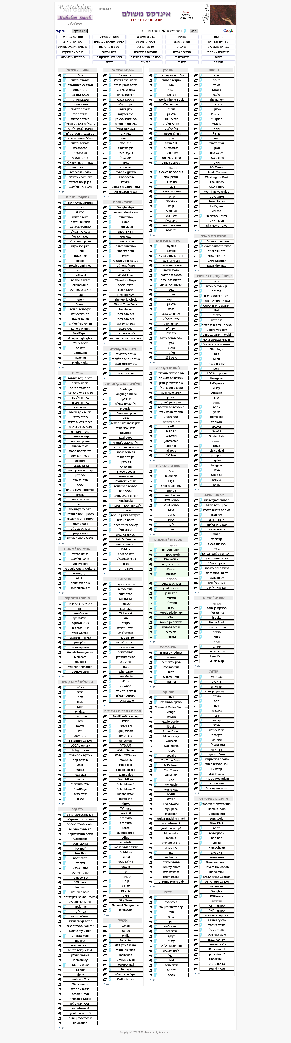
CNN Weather (217, 260)
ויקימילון (126, 462)
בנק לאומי (125, 109)
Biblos (125, 549)
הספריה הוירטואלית (171, 412)
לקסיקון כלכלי (125, 99)
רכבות (171, 186)
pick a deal (216, 450)
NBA (171, 510)
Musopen (171, 813)
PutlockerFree (125, 769)
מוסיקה (218, 62)
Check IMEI (216, 959)
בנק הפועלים (126, 104)
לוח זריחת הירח (125, 333)
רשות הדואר (171, 148)
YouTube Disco (171, 760)
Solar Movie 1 (126, 784)
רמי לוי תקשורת (171, 133)
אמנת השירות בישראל (216, 344)
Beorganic (217, 378)
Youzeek (171, 741)
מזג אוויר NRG (217, 256)
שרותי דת (216, 686)
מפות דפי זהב (125, 251)
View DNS (216, 823)
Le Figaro (216, 206)
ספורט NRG (171, 500)
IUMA (171, 750)
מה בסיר (171, 632)
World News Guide (216, 191)
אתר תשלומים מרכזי (171, 255)
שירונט (217, 646)
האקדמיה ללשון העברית (125, 515)
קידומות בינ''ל (171, 104)
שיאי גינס (125, 510)
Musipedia (171, 833)
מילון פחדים (126, 568)
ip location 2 (216, 954)
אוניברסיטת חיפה (171, 392)
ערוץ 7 (217, 133)
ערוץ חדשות (216, 143)
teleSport (171, 476)
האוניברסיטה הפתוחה (171, 407)
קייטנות (171, 970)
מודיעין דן (171, 181)
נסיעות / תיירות (145, 41)
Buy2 (216, 445)
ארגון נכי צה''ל (216, 563)
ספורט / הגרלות (109, 46)
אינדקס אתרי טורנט (217, 881)
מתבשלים (171, 603)
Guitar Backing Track (171, 818)
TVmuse (125, 808)
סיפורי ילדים (171, 926)
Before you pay (216, 329)
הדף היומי (217, 735)
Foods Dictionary (171, 612)
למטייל (126, 270)
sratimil (126, 813)
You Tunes (171, 770)
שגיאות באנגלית (125, 534)
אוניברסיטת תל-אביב (171, 378)
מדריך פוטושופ (217, 920)
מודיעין (182, 36)
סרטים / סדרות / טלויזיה (145, 57)
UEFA (171, 514)
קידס (171, 916)
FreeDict (125, 408)
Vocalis (171, 755)
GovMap (125, 236)
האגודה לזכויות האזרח (216, 510)
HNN (217, 128)
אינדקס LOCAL (216, 373)
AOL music (171, 746)
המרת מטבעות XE (125, 191)
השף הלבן (171, 593)
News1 (216, 89)
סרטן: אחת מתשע (216, 558)
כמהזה (217, 315)
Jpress (216, 211)
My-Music (171, 784)
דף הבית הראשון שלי (171, 907)
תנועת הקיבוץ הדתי (216, 691)
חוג (171, 897)
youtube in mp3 (171, 828)
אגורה (216, 407)
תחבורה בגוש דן (171, 191)
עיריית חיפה (171, 323)
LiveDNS (216, 852)
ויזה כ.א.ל (126, 157)
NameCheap (217, 847)
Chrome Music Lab (171, 881)
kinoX (126, 803)
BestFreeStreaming (126, 716)
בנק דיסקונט (126, 114)
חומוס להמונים (171, 627)
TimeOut (126, 603)
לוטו (171, 524)
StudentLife (217, 436)
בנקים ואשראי (145, 36)
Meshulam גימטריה (217, 778)
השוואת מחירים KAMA (217, 305)
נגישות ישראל (217, 529)
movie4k (125, 842)
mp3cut (171, 838)
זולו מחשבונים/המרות (126, 442)
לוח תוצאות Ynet (171, 485)
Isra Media (126, 676)
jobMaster (171, 441)
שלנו (216, 281)
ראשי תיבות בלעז (126, 558)
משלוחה (171, 574)
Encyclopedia (126, 471)
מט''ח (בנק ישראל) (125, 80)
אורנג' (171, 109)
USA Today (216, 186)
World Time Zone (125, 304)
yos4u (217, 842)
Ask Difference (126, 539)
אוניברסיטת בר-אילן (171, 387)
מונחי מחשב (216, 857)
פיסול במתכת (186, 17)
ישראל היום (217, 153)
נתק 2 (171, 347)
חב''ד (216, 725)
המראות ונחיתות (171, 225)
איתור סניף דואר (171, 157)
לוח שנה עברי (125, 314)
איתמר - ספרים (217, 627)
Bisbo (171, 569)
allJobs (171, 450)
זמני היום (216, 739)
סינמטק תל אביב (126, 691)
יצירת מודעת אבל (216, 788)
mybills (171, 246)
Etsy (217, 397)
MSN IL (216, 123)
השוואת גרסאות (125, 544)
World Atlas (125, 275)
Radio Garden (171, 721)
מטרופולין (171, 210)
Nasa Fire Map (216, 265)
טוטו (171, 529)
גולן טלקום (171, 128)
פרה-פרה (216, 838)
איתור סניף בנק (125, 89)
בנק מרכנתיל (126, 148)
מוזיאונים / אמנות (218, 52)
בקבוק (126, 623)
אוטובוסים (171, 201)
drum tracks (171, 876)
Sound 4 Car (216, 968)
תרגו (126, 563)
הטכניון (171, 397)
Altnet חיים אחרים (171, 652)
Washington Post (216, 177)
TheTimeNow (126, 294)
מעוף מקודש (171, 676)
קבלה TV (216, 769)
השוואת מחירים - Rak (216, 300)
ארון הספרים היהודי (216, 764)
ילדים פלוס (171, 965)
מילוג (126, 418)
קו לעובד (216, 539)
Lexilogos (125, 437)
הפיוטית (171, 636)
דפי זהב (216, 291)
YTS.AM (125, 745)
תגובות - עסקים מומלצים (217, 325)
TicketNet (125, 613)
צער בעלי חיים (216, 582)
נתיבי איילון (171, 220)
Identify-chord (171, 867)
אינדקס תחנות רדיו (171, 702)
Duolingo (126, 389)
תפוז (216, 138)
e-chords (171, 857)
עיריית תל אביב (171, 313)
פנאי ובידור (109, 52)
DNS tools (217, 818)
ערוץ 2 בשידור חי (216, 216)
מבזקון (217, 109)
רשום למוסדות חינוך (171, 265)
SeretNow (125, 740)
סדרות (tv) (125, 735)
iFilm (125, 681)
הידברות (217, 710)
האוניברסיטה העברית (171, 373)
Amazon (216, 392)
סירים (171, 607)
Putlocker (125, 764)
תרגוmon (126, 686)
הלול (171, 955)
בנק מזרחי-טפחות (126, 123)
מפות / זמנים (182, 41)
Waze (125, 256)
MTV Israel (171, 765)
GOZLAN (126, 726)
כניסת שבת (125, 328)
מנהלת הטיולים (126, 265)
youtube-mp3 (171, 823)
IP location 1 (216, 949)
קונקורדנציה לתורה (126, 495)
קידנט (171, 941)
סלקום (171, 299)
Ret (216, 310)
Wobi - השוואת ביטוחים (216, 334)
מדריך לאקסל (216, 925)
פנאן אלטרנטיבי (171, 662)
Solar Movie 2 (126, 789)
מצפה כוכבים (126, 285)
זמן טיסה (171, 230)
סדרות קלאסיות (125, 642)
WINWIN (216, 421)
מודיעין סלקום (171, 123)
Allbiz (216, 359)
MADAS (216, 426)
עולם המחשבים (216, 934)
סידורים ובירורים (218, 41)
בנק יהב (126, 133)
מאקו (216, 148)
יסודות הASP (217, 905)
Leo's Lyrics (217, 651)
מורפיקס (125, 399)
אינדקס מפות (126, 241)
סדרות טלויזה (126, 637)
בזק (171, 289)
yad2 (216, 412)
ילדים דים (171, 931)
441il (171, 89)
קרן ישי (216, 720)
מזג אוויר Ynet (216, 251)
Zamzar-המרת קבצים (216, 876)
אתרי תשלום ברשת (171, 338)
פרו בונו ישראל (217, 544)
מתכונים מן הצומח (171, 622)
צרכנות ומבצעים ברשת (216, 339)
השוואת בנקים (125, 94)
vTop (171, 617)
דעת (216, 706)
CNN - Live (217, 220)
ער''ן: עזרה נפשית (217, 505)
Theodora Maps (125, 280)
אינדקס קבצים (217, 939)
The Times (217, 182)
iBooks (216, 617)
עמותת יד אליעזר (216, 524)
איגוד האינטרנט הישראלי (217, 804)
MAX (125, 162)
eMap (125, 222)
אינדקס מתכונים (171, 583)
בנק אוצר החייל (125, 128)
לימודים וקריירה (73, 41)
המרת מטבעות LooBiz (126, 186)
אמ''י (126, 368)
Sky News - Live (216, 225)
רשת (126, 666)
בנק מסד (125, 143)
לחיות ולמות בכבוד (217, 573)
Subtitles (126, 852)
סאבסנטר (126, 818)
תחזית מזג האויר (72, 36)
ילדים (109, 62)
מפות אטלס (126, 217)
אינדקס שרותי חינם (216, 915)
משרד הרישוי (171, 270)
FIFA (171, 519)
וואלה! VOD (125, 861)
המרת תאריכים (126, 323)
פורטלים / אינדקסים (109, 57)
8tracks (171, 726)
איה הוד (171, 681)
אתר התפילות (217, 744)
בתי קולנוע (125, 594)
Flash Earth (125, 289)
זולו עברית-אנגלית (126, 403)
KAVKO (186, 15)
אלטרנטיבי (182, 57)
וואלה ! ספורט (171, 495)
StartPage (216, 349)
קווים (171, 206)
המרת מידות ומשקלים (125, 447)
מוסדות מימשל (109, 36)
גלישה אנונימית (217, 944)
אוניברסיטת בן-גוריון (171, 383)
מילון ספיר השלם (125, 413)
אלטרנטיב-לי (171, 667)
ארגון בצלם (217, 577)
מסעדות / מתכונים (145, 52)
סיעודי (216, 534)
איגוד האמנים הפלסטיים (125, 359)
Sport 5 (171, 490)
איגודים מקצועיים (218, 46)
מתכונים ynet (171, 588)
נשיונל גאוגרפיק (125, 657)
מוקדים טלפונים (171, 80)
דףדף (171, 936)
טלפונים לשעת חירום (216, 500)
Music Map (216, 661)
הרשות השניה (126, 647)
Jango (171, 712)
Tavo (216, 470)
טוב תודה (216, 320)
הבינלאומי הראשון (126, 119)
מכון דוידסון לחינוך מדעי (125, 423)
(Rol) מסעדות (171, 554)
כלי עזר (145, 62)
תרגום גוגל (125, 529)
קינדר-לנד (171, 902)
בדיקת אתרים (217, 963)
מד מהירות (216, 886)
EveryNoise (171, 804)
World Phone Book (171, 99)
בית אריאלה (217, 612)
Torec (125, 828)
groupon (216, 455)
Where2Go (126, 671)
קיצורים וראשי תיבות (126, 525)
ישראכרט (125, 167)
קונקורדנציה (216, 773)
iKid (171, 960)
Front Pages (217, 201)
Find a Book (217, 622)
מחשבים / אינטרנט (73, 57)
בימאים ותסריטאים (126, 363)
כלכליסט (217, 104)
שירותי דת (216, 749)
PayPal (125, 182)
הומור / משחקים (72, 52)
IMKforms (216, 896)
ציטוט (216, 637)
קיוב (171, 779)
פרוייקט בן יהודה (217, 608)
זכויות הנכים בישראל (217, 568)
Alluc (125, 837)
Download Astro (217, 862)
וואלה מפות (126, 226)
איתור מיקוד (171, 153)
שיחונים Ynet (126, 554)
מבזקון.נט (217, 119)
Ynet (217, 75)
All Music (171, 775)
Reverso (125, 432)
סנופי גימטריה (216, 783)
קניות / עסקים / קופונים (109, 41)
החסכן (216, 368)
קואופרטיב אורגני (216, 286)
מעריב (216, 80)
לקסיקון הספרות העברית (126, 505)
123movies (125, 774)
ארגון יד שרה (217, 519)
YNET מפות (125, 231)
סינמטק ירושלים (125, 695)
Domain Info (217, 813)
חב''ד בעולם (216, 730)
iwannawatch (125, 794)
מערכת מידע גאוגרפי (125, 260)
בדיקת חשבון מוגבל (126, 85)
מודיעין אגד (171, 177)
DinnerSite (171, 559)
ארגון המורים (126, 373)
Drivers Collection (217, 867)
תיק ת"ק (171, 328)
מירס (171, 309)
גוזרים (216, 484)
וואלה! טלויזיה (125, 628)
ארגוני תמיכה (145, 46)
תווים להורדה (171, 872)
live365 (171, 716)
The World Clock (126, 299)
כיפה (216, 701)
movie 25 (126, 760)
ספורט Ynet (171, 505)
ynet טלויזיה (125, 632)
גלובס (216, 94)
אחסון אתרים (217, 833)
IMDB (125, 721)
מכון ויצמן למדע (171, 402)
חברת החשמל (171, 260)
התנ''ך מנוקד (217, 754)
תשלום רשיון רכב (171, 280)
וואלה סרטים (125, 589)
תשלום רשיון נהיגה (171, 284)
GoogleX (216, 891)
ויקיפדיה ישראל (126, 452)
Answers (126, 466)
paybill (171, 250)
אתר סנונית (171, 416)
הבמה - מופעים (125, 584)
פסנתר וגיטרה (171, 862)
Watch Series (125, 750)
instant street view (125, 212)
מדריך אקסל (217, 930)
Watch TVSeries (125, 755)
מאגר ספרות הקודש (217, 759)
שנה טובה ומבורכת (145, 20)
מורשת (217, 696)
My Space (171, 809)
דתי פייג (216, 681)
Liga (171, 481)
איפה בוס (171, 215)
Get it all (216, 474)
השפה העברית (126, 520)
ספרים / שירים (182, 52)
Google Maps (126, 207)
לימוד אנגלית (171, 950)
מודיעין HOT (171, 119)
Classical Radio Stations (171, 707)
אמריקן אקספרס (125, 172)
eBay (216, 388)
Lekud (125, 857)
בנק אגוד (125, 138)
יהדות (218, 57)
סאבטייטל (126, 823)
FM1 (171, 697)
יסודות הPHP (217, 910)
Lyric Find (216, 656)
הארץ (216, 85)
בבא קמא (216, 676)
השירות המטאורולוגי (217, 241)
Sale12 (216, 431)
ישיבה (216, 715)
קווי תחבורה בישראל (171, 172)
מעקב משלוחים (171, 162)
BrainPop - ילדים (171, 945)
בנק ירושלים (125, 153)
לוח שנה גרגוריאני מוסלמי (125, 338)
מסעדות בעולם (171, 564)
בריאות (181, 46)
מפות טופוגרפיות (126, 246)
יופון (171, 138)
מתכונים (171, 598)
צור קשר (60, 31)
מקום (171, 672)
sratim (125, 866)
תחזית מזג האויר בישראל (217, 246)
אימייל (182, 62)
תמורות (171, 657)
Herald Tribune (217, 172)
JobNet (171, 445)
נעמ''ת (217, 548)
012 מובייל (171, 143)
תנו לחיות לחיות (216, 587)
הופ (171, 921)
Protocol (216, 114)
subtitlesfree (125, 832)
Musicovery (171, 736)
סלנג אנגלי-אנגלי (125, 481)
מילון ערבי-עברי (125, 428)
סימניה (217, 632)
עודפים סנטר (217, 363)
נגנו (171, 852)
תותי (171, 912)
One (171, 471)
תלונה (171, 352)
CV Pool (171, 455)
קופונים (216, 479)
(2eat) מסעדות (171, 549)
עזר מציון (216, 514)
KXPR (171, 794)
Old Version (217, 872)
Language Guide (126, 394)
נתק (171, 343)
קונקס (171, 196)
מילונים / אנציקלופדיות (72, 46)
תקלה (216, 828)
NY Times (216, 167)
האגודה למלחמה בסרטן (216, 553)
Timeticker (126, 309)
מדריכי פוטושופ (171, 842)
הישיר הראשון (126, 177)
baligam (216, 465)
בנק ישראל (125, 75)
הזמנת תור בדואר (171, 275)
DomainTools (217, 809)
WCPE (171, 799)
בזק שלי (171, 333)
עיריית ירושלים (171, 318)
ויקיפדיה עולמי (126, 457)
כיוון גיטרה (171, 847)
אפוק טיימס (217, 196)
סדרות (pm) (125, 731)
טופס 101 (171, 357)
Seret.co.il (126, 598)
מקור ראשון (217, 157)
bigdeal (216, 460)
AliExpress (216, 383)
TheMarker (217, 99)
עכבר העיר (125, 608)
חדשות (218, 36)
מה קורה (125, 661)
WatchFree (125, 779)
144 (171, 85)
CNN (217, 162)
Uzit (216, 354)
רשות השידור (126, 652)
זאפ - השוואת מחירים (216, 296)
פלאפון (171, 114)
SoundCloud (171, 731)
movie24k (125, 798)
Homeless (216, 416)
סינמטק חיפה (126, 700)
